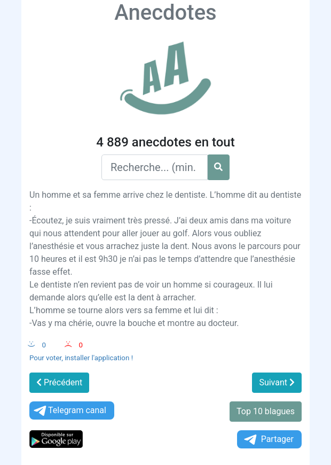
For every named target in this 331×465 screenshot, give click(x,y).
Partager (268, 439)
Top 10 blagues (266, 411)
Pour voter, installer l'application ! (81, 358)
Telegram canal (69, 410)
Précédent (59, 382)
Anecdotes (165, 12)
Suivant (277, 382)
